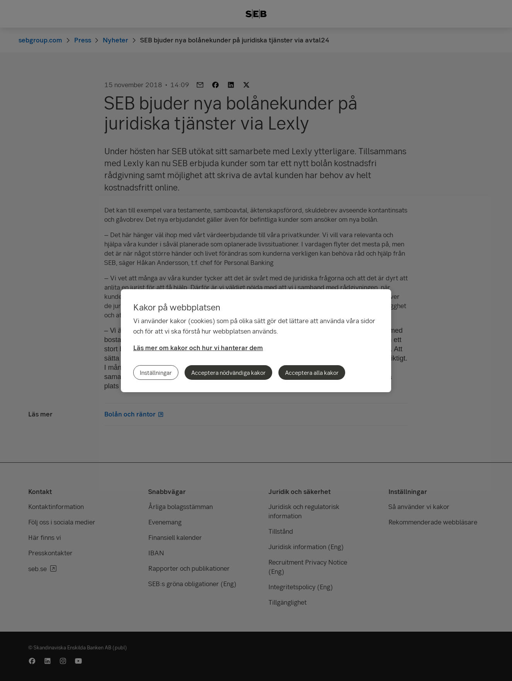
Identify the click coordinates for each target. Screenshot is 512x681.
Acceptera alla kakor (312, 372)
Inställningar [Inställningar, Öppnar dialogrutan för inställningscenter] (156, 372)
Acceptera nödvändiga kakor (228, 372)
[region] (256, 340)
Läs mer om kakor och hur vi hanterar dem (198, 347)
